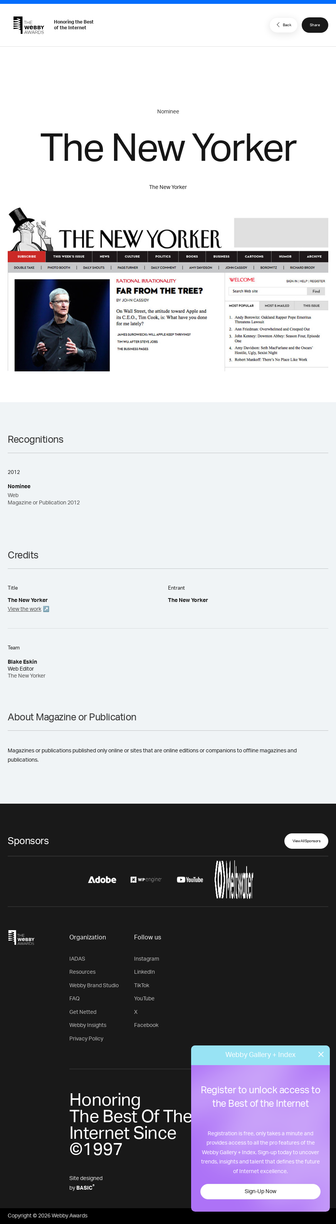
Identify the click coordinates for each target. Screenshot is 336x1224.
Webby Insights (87, 1025)
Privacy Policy (86, 1039)
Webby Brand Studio (94, 985)
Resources (82, 972)
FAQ (74, 998)
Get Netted (82, 1012)
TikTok (141, 985)
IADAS (77, 959)
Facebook (146, 1025)
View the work (24, 609)
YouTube (144, 998)
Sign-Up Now (260, 1191)
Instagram (146, 959)
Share (315, 25)
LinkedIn (144, 972)
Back (282, 25)
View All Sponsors (306, 841)
